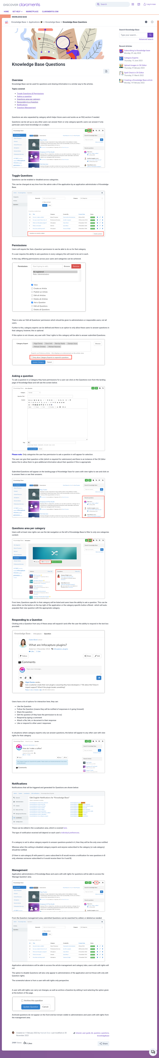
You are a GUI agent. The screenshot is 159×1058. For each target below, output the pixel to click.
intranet (79, 1033)
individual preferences (70, 833)
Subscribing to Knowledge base (138, 52)
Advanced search (146, 39)
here (65, 828)
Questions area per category (28, 99)
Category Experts (138, 59)
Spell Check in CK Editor (138, 74)
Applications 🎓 (36, 22)
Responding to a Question (27, 102)
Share (103, 1043)
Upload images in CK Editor (138, 66)
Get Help (16, 12)
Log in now (149, 4)
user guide (86, 1033)
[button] (133, 4)
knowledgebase (103, 1036)
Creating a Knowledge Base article (138, 81)
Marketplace (32, 12)
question (97, 1033)
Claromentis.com (50, 12)
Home (6, 12)
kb (92, 1033)
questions (105, 1033)
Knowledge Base (18, 22)
